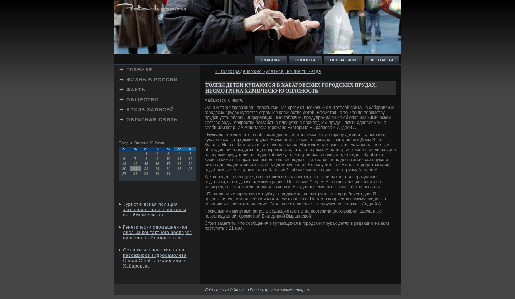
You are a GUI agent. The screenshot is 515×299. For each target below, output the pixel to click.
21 (135, 169)
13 (124, 164)
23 (157, 169)
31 (168, 174)
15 (146, 164)
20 (124, 169)
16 (157, 164)
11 (179, 159)
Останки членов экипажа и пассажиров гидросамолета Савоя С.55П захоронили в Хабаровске (155, 258)
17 (168, 164)
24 (168, 169)
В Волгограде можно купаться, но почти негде (268, 71)
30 (157, 174)
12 (190, 159)
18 (179, 164)
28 (135, 174)
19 (190, 164)
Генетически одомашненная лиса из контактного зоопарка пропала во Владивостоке (157, 232)
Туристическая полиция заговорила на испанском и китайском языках (154, 210)
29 (146, 174)
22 (146, 169)
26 (190, 169)
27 (124, 174)
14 (135, 164)
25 (179, 169)
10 (168, 159)
